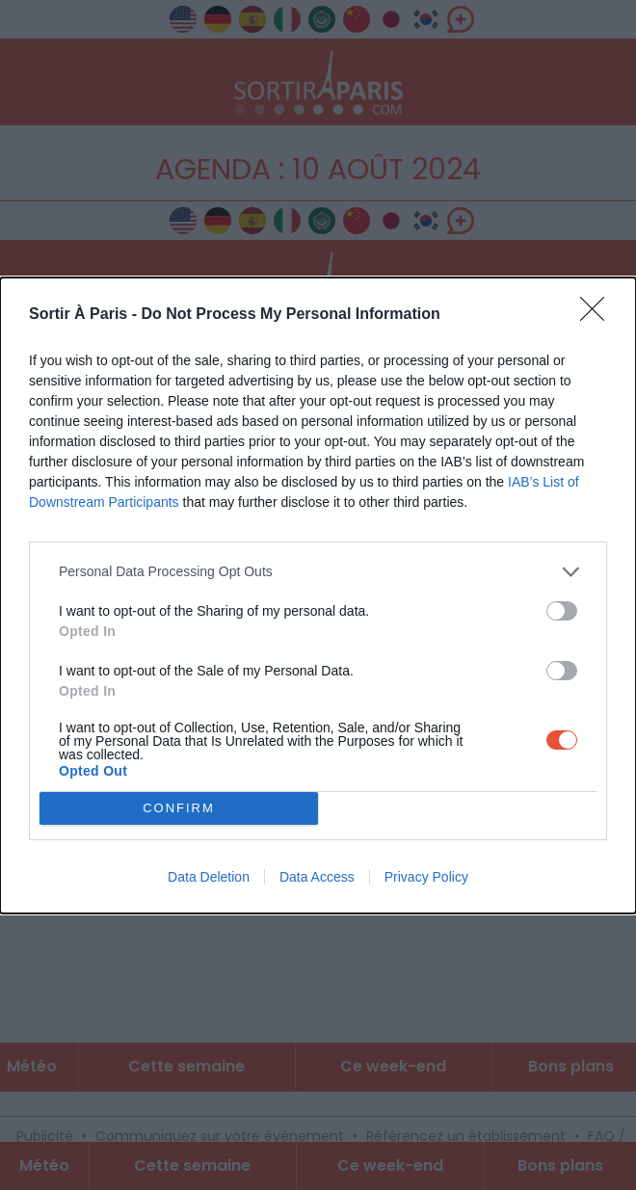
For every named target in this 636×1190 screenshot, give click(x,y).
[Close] (598, 315)
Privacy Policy (426, 877)
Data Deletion (209, 877)
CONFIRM (179, 808)
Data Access (317, 877)
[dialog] (318, 595)
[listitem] (318, 572)
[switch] (561, 611)
